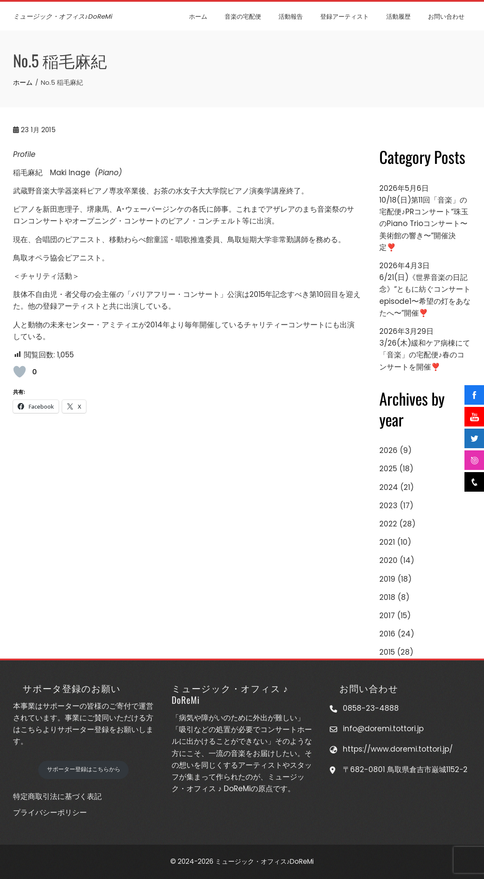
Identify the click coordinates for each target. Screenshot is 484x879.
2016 (387, 634)
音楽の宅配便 (243, 15)
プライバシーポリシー (50, 812)
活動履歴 (398, 15)
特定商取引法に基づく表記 (57, 796)
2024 (388, 487)
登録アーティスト (344, 15)
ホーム (198, 15)
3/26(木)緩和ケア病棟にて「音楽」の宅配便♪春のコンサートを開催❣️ (424, 355)
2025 (388, 468)
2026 (388, 450)
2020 (388, 560)
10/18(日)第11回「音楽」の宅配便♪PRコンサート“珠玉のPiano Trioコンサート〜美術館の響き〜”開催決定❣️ (423, 224)
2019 (387, 579)
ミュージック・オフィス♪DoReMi (63, 16)
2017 (387, 615)
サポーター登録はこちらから (83, 769)
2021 (387, 542)
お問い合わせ (446, 15)
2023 (388, 505)
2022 (388, 524)
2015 (387, 652)
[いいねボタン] (19, 371)
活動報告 (290, 15)
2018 (387, 597)
